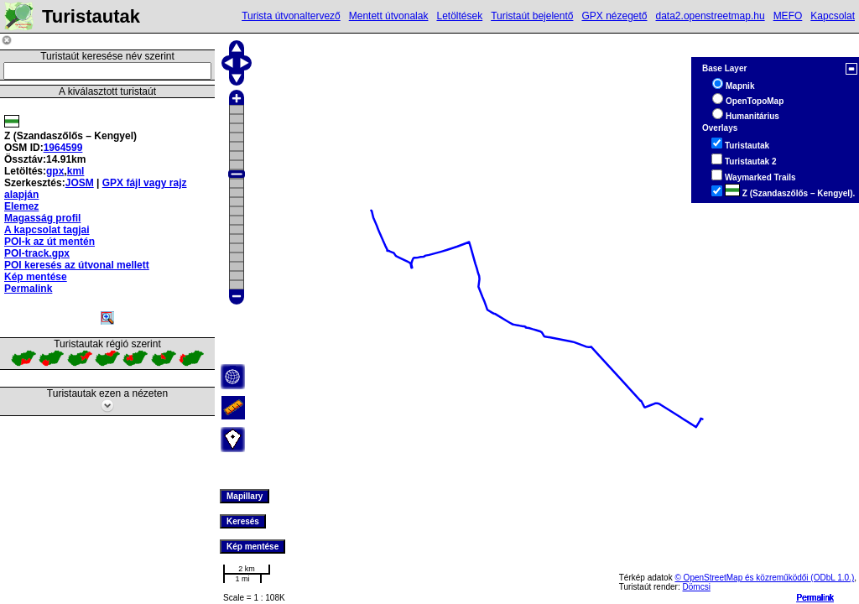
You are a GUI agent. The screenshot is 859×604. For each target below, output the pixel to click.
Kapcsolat (832, 16)
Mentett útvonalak (389, 16)
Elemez (21, 206)
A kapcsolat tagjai (47, 230)
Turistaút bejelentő (532, 16)
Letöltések (459, 16)
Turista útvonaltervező (291, 16)
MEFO (788, 16)
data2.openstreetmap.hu (710, 16)
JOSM (79, 183)
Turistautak (747, 145)
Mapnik (740, 86)
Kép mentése (35, 277)
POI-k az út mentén (49, 241)
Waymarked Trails (760, 177)
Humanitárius (752, 116)
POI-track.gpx (37, 253)
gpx (55, 171)
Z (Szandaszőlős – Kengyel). (790, 193)
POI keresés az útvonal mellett (76, 265)
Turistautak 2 (751, 161)
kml (76, 171)
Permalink (815, 597)
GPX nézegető (614, 16)
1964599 (63, 148)
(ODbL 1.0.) (832, 577)
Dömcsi (697, 586)
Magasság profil (42, 218)
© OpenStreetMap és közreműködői (742, 577)
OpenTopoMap (755, 101)
